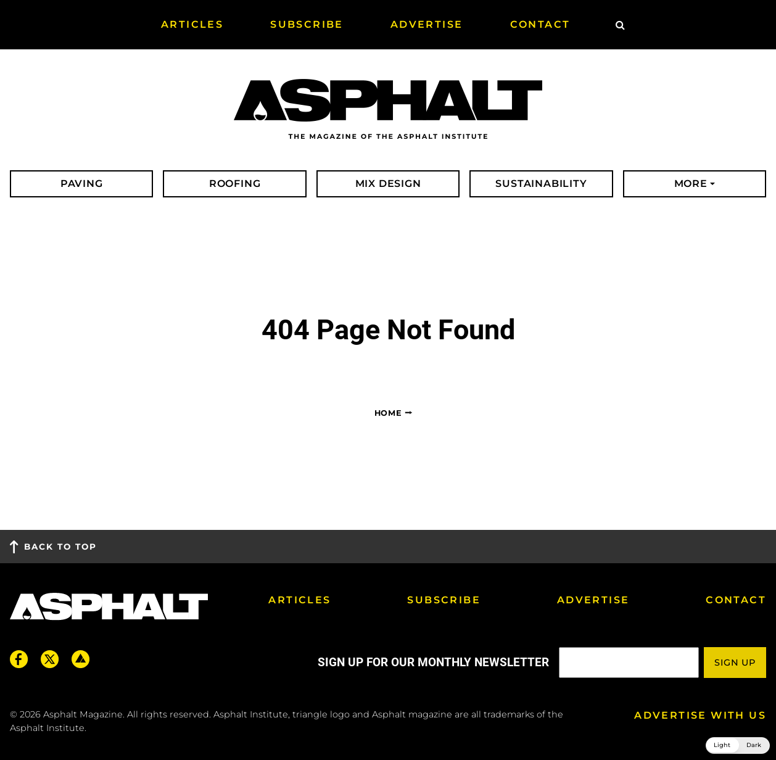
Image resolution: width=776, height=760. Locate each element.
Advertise (593, 600)
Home (388, 413)
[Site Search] (620, 25)
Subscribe (444, 600)
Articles (299, 600)
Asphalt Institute (47, 727)
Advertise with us (700, 715)
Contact (736, 600)
